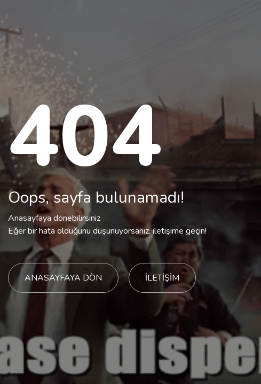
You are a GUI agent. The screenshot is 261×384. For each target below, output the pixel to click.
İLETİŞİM (162, 278)
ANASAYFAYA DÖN (63, 278)
